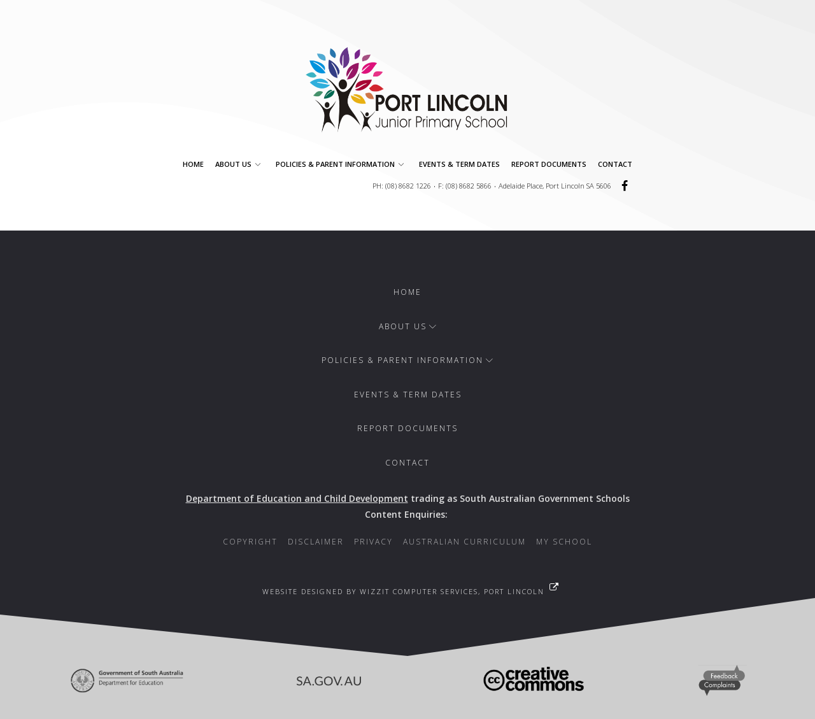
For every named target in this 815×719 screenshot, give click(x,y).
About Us (239, 164)
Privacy (373, 541)
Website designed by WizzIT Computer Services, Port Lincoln (403, 591)
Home (193, 164)
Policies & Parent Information (342, 164)
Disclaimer (316, 541)
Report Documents (548, 164)
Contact (615, 164)
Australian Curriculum (464, 541)
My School (564, 541)
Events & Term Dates (459, 164)
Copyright (250, 541)
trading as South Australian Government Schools (408, 498)
